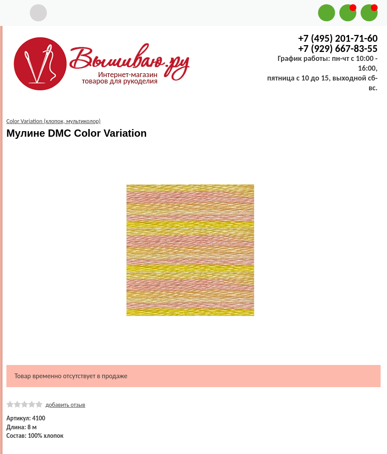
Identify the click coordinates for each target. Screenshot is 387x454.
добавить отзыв (65, 404)
